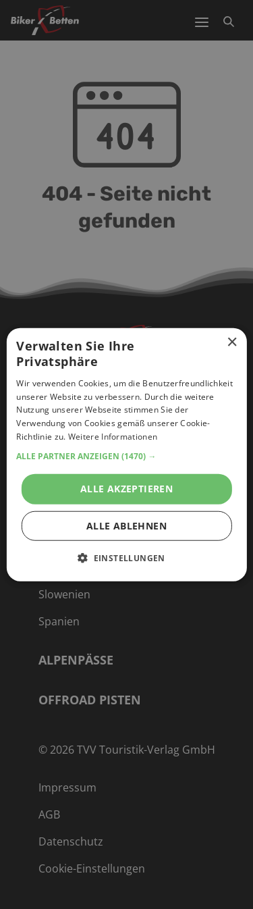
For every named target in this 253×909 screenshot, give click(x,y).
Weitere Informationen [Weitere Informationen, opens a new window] (112, 436)
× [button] (232, 343)
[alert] (126, 454)
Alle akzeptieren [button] (126, 488)
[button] (126, 456)
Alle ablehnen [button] (126, 525)
